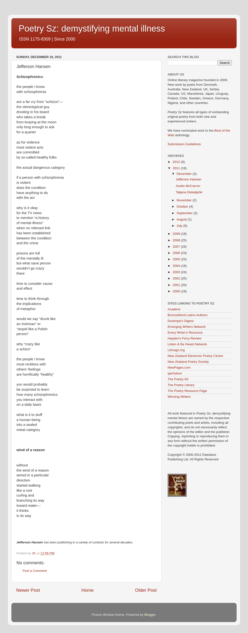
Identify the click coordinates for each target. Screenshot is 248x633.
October (183, 206)
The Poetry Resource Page (187, 391)
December (185, 174)
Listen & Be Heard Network (187, 344)
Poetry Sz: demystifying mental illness (92, 29)
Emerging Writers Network (187, 327)
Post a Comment (35, 571)
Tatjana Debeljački (189, 192)
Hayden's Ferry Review (184, 338)
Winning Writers (179, 396)
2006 (177, 253)
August (182, 219)
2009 (177, 234)
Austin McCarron (188, 186)
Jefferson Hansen (189, 179)
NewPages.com (179, 367)
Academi (174, 309)
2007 (177, 246)
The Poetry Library (181, 385)
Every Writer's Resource (185, 332)
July (180, 226)
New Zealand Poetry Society (188, 361)
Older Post (146, 590)
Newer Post (28, 590)
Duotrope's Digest (181, 321)
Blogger (149, 614)
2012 (177, 162)
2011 (177, 168)
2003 (177, 272)
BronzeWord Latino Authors (188, 315)
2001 (177, 285)
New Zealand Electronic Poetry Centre (195, 356)
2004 (177, 266)
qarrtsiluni (175, 373)
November (185, 200)
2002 (177, 278)
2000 (177, 291)
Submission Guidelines (184, 144)
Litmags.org (176, 350)
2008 (177, 240)
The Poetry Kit (178, 379)
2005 (177, 259)
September (185, 213)
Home (87, 590)
